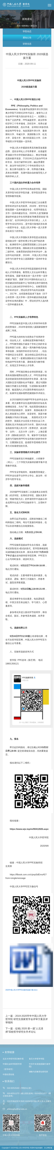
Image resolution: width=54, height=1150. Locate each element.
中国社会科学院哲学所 (12, 1064)
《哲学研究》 (8, 1069)
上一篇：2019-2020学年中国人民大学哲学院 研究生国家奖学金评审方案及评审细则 (26, 1019)
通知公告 (27, 37)
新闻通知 (25, 26)
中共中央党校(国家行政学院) (40, 1065)
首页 (18, 26)
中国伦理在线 (8, 1074)
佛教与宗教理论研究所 (38, 1072)
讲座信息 (27, 44)
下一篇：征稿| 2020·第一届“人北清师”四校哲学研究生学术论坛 (24, 1030)
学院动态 (27, 31)
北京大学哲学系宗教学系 (13, 1059)
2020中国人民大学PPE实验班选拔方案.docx (21, 990)
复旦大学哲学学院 (36, 1059)
